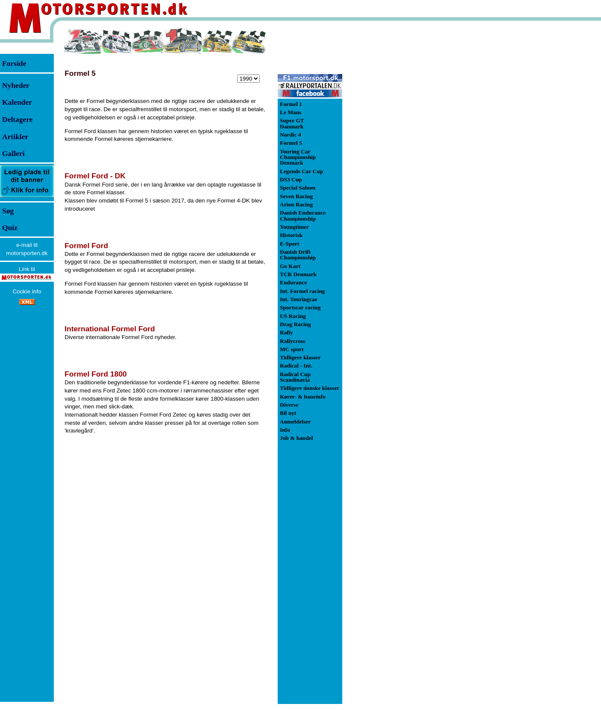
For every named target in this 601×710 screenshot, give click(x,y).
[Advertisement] (387, 157)
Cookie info (26, 291)
